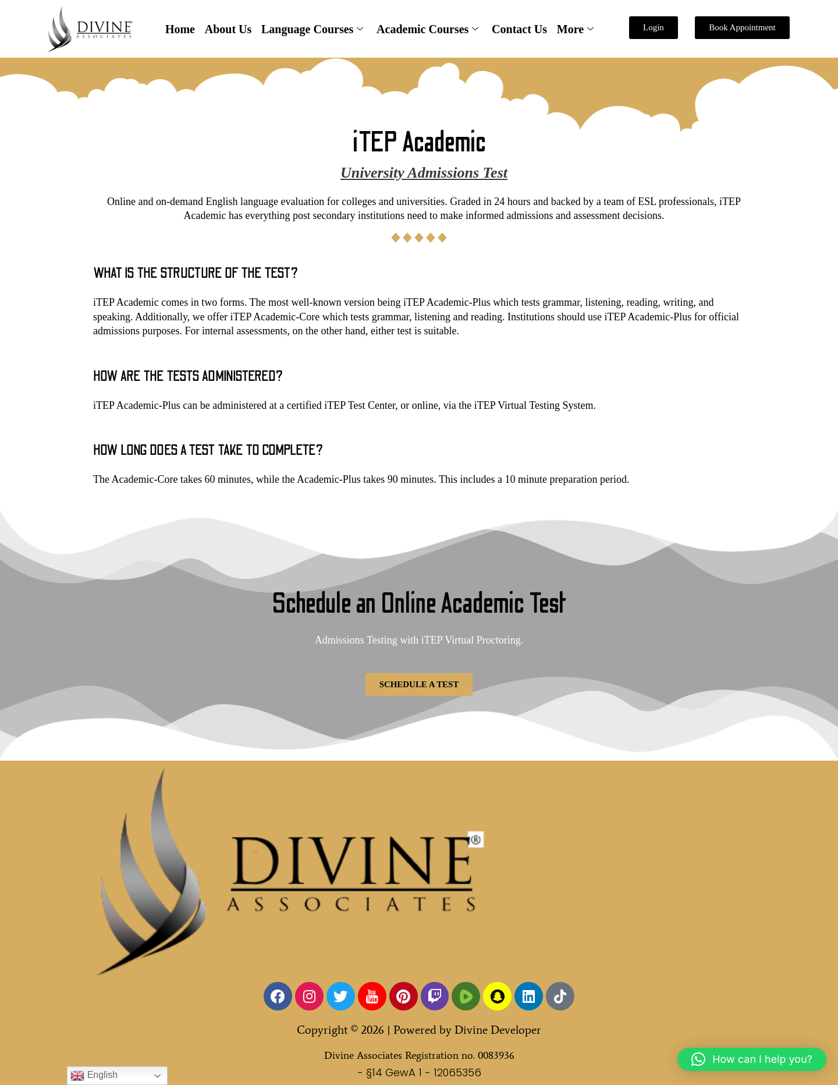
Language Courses (312, 29)
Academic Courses (427, 29)
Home (181, 29)
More (574, 29)
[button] (751, 1059)
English (94, 1076)
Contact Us (518, 29)
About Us (229, 29)
